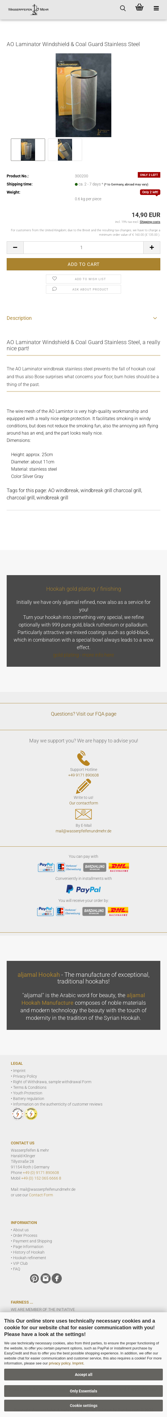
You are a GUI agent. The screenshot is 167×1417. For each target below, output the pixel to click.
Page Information (28, 1246)
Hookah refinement (29, 1258)
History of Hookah (29, 1252)
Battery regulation (28, 1098)
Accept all (83, 1374)
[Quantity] (83, 247)
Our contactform (83, 803)
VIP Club (20, 1263)
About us (21, 1230)
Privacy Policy (25, 1076)
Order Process (25, 1235)
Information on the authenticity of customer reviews (57, 1104)
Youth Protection (27, 1093)
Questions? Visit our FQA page (83, 714)
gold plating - (67, 655)
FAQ (16, 1269)
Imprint (78, 1363)
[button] (15, 247)
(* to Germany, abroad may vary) (126, 184)
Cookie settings (83, 1405)
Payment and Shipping (32, 1241)
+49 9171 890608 (83, 775)
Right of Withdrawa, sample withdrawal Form (52, 1082)
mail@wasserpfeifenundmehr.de (83, 831)
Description (19, 318)
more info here (98, 655)
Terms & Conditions (29, 1087)
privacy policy (59, 1363)
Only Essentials (83, 1391)
